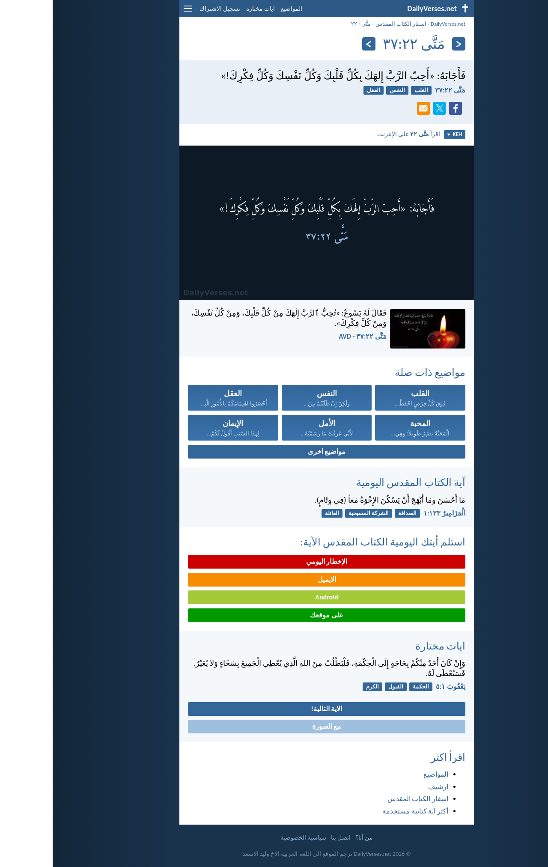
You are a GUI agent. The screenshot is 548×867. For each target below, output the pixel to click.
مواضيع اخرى (274, 451)
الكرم (319, 686)
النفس (344, 90)
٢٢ (301, 24)
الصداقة (354, 513)
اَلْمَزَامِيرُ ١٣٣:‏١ (392, 513)
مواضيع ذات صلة (377, 372)
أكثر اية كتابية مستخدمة (363, 811)
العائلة (279, 513)
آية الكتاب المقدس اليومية (358, 482)
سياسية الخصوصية (251, 837)
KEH (401, 134)
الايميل (274, 579)
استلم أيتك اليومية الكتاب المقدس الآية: (330, 542)
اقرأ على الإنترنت (356, 134)
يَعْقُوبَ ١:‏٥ (398, 686)
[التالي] (316, 44)
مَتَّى (313, 24)
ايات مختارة (208, 8)
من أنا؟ (311, 837)
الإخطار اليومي (274, 561)
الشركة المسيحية (316, 513)
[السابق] (406, 44)
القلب (368, 90)
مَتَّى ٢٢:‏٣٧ (397, 90)
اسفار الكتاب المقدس (348, 24)
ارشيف (385, 787)
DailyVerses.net (395, 24)
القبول (343, 686)
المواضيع (239, 8)
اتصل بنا (288, 837)
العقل (321, 90)
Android (273, 597)
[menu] (135, 12)
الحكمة (368, 686)
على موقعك (274, 615)
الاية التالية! (274, 709)
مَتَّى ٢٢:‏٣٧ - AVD (310, 336)
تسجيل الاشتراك (167, 8)
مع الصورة (274, 726)
